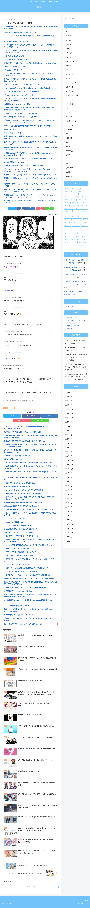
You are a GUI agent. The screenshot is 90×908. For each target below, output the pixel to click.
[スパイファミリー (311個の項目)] (71, 231)
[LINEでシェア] (49, 208)
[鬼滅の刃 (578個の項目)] (68, 211)
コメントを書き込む (30, 887)
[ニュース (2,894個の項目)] (83, 188)
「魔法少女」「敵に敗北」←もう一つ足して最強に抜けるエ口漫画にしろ (75, 367)
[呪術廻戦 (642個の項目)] (69, 208)
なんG (5, 408)
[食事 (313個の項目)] (77, 228)
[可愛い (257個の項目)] (67, 242)
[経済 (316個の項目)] (84, 225)
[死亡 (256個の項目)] (75, 242)
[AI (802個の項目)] (85, 202)
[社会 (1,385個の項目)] (75, 194)
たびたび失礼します (74, 317)
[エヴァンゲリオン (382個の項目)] (76, 219)
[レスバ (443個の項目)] (67, 217)
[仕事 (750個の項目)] (66, 205)
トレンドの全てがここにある (77, 320)
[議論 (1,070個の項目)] (67, 200)
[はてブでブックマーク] (30, 208)
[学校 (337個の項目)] (67, 225)
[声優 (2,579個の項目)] (67, 191)
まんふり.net (71, 323)
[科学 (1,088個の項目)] (85, 197)
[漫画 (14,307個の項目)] (67, 188)
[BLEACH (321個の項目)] (76, 225)
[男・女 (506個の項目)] (84, 211)
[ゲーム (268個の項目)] (79, 239)
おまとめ (70, 306)
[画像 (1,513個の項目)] (67, 194)
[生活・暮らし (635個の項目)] (81, 208)
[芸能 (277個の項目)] (78, 236)
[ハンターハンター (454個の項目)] (71, 214)
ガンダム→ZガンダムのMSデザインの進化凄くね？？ (75, 342)
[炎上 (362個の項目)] (66, 222)
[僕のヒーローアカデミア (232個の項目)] (76, 248)
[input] (76, 19)
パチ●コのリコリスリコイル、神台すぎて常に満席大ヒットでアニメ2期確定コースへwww (76, 376)
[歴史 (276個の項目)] (85, 236)
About (86, 900)
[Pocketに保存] (40, 208)
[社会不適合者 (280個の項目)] (69, 236)
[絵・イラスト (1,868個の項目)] (83, 191)
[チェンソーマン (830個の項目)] (76, 202)
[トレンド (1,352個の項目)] (83, 194)
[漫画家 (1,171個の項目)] (77, 197)
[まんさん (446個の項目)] (83, 214)
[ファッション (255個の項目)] (83, 242)
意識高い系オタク (73, 326)
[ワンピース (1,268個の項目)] (69, 197)
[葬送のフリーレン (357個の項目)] (75, 222)
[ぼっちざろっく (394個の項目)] (82, 217)
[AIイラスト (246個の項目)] (70, 245)
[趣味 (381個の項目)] (85, 219)
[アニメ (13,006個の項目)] (75, 188)
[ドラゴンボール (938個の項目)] (82, 200)
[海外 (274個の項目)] (66, 239)
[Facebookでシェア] (21, 208)
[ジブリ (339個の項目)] (85, 222)
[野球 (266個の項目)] (85, 239)
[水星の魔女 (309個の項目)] (70, 234)
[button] (86, 19)
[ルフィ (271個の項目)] (73, 239)
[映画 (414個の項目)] (74, 217)
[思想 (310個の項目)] (83, 231)
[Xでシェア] (12, 208)
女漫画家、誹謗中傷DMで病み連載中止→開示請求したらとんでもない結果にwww (76, 357)
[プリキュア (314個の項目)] (69, 228)
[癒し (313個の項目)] (84, 228)
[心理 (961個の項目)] (74, 200)
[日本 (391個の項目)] (67, 219)
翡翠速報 (70, 328)
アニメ (11, 408)
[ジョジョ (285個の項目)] (82, 234)
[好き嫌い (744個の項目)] (73, 205)
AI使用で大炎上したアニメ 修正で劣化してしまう (75, 349)
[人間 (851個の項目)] (67, 202)
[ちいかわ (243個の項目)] (82, 245)
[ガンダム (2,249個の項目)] (74, 191)
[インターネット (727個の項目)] (83, 205)
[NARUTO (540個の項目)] (76, 211)
